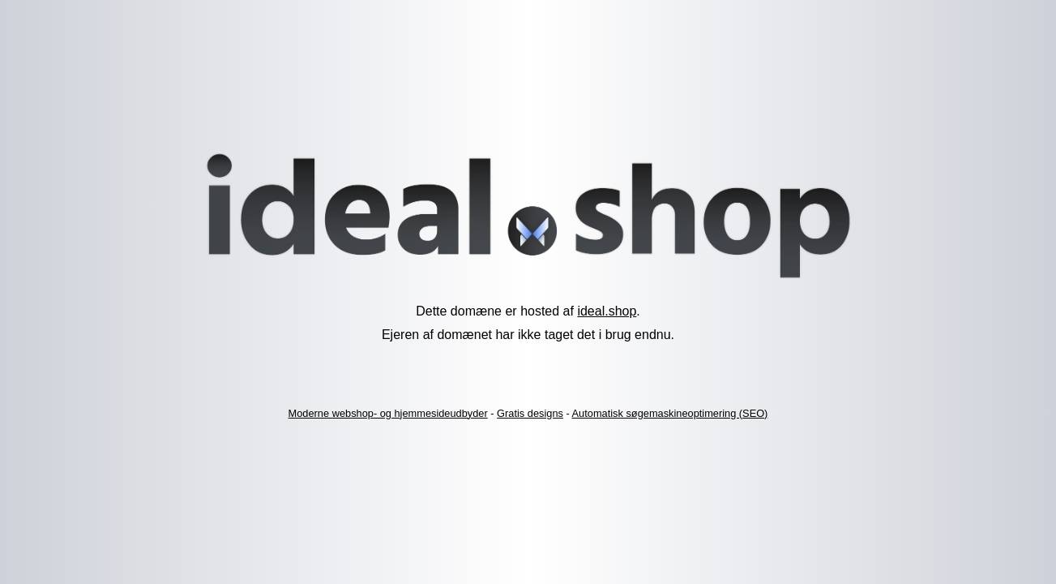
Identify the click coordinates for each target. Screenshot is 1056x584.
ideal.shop (606, 311)
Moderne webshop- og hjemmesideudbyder (388, 413)
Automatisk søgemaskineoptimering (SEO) (670, 413)
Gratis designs (530, 413)
